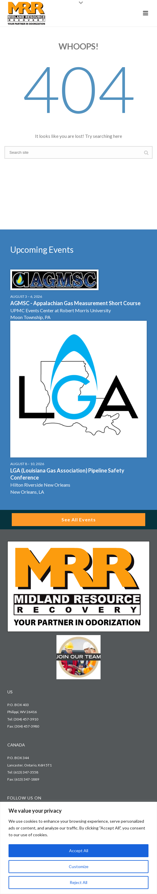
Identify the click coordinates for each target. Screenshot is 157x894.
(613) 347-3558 (26, 772)
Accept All (78, 850)
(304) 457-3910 (26, 719)
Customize (78, 866)
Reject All (78, 882)
